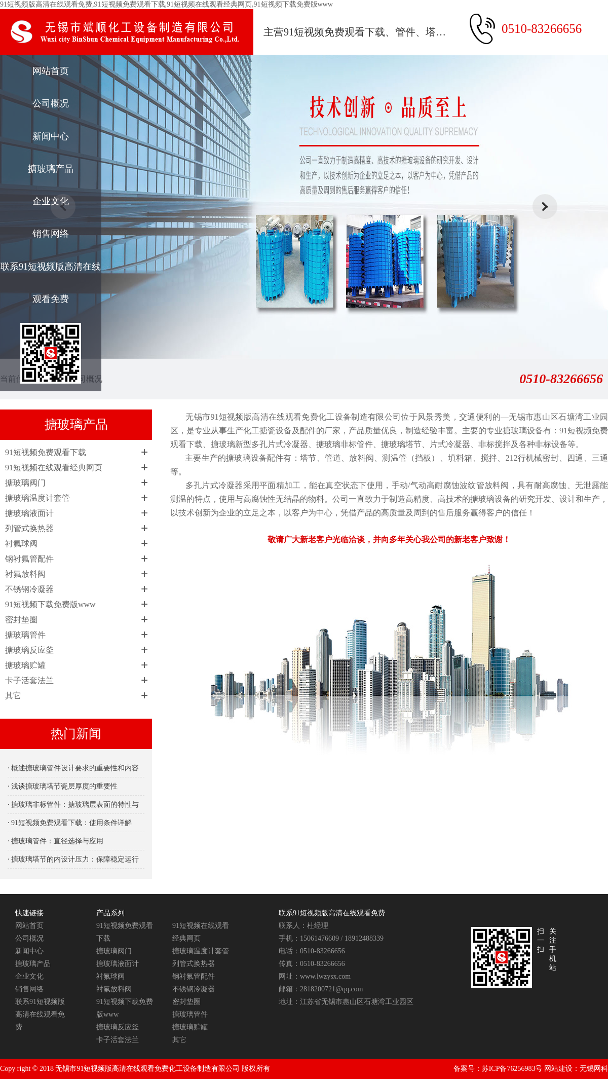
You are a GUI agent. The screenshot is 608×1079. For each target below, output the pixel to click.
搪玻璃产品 (50, 169)
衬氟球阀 (21, 543)
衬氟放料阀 (25, 574)
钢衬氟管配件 (29, 558)
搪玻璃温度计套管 (37, 498)
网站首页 (50, 71)
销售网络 (50, 234)
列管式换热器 (29, 528)
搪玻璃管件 (25, 634)
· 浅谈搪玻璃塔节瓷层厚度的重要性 (63, 786)
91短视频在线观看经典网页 (53, 467)
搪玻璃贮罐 (25, 665)
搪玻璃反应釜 (29, 650)
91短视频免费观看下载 (45, 452)
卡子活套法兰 (29, 680)
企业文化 (50, 201)
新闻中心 (50, 136)
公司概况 (50, 103)
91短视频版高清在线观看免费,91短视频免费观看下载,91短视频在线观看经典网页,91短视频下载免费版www (166, 4)
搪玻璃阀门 (25, 482)
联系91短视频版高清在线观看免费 (51, 283)
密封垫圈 (21, 619)
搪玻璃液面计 (29, 513)
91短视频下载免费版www (50, 604)
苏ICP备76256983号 (512, 1068)
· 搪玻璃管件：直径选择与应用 (55, 841)
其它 (13, 695)
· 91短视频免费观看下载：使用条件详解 (70, 823)
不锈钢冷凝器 (29, 589)
